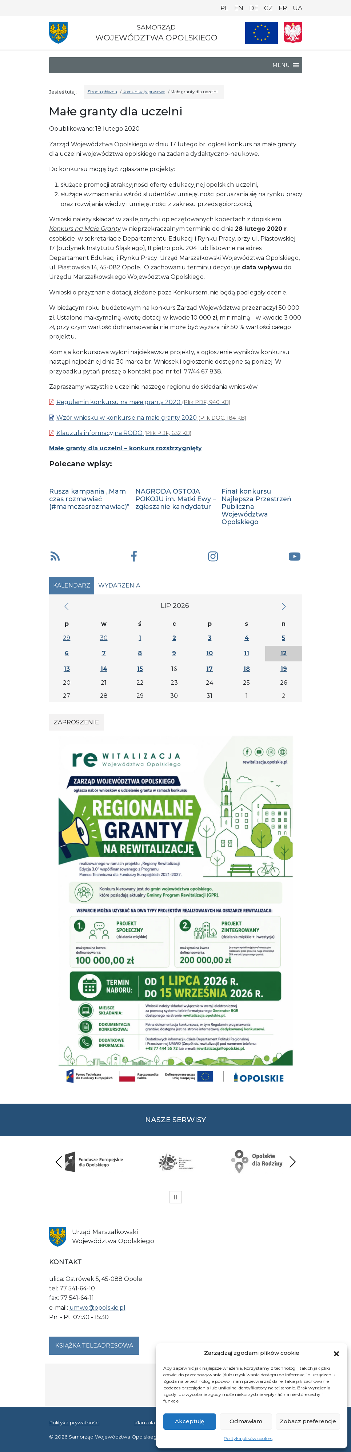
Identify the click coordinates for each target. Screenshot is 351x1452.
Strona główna (102, 91)
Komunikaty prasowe (144, 91)
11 (246, 653)
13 (67, 668)
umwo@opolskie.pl (97, 1307)
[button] (336, 1353)
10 (209, 653)
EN (238, 8)
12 (283, 653)
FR (283, 8)
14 (103, 668)
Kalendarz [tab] (71, 585)
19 (283, 668)
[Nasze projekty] (261, 33)
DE (253, 8)
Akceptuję (189, 1421)
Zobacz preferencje (308, 1421)
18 (246, 668)
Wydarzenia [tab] (119, 585)
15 (140, 668)
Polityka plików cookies (248, 1438)
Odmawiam (246, 1421)
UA (297, 8)
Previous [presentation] (58, 1161)
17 (209, 668)
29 (66, 637)
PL (224, 8)
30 (104, 637)
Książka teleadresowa (94, 1345)
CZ (268, 8)
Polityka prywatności (74, 1422)
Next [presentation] (292, 1161)
